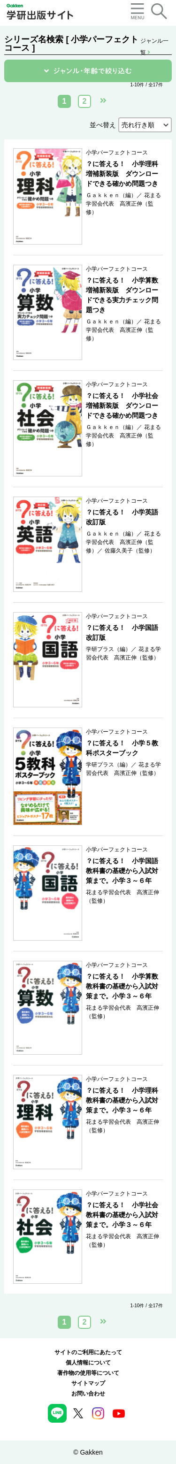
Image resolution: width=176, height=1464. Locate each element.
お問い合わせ (88, 1393)
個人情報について (88, 1362)
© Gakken (87, 1452)
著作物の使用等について (88, 1373)
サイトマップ (88, 1383)
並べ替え (103, 125)
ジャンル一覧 (154, 42)
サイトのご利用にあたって (88, 1352)
